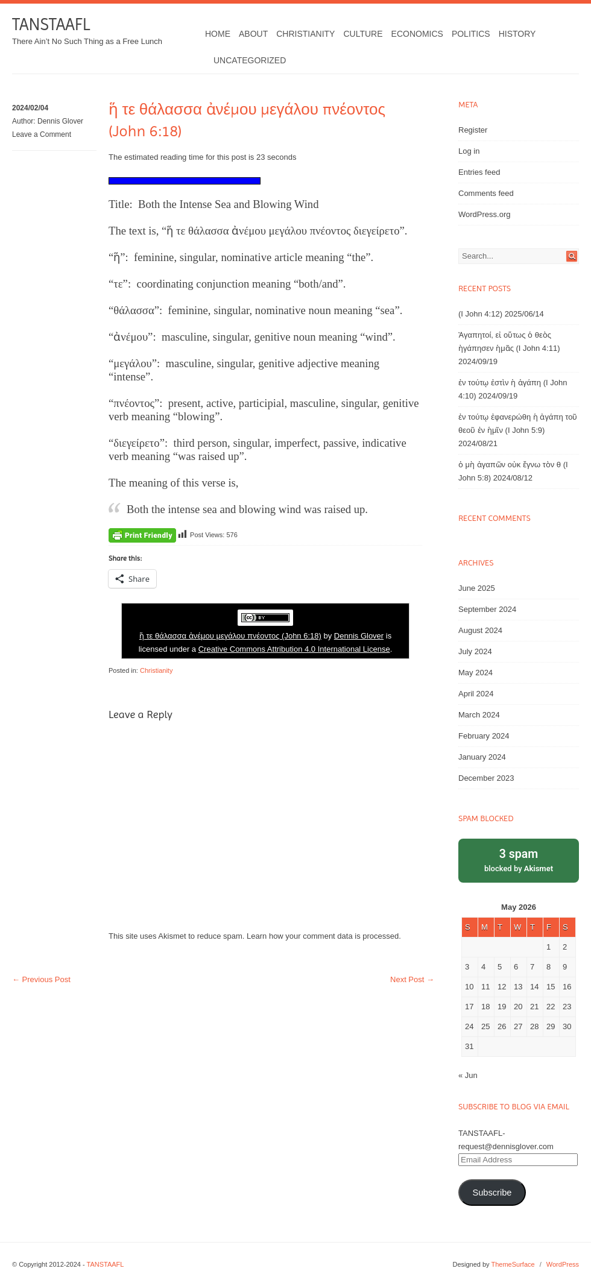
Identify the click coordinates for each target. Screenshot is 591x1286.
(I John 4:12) (480, 313)
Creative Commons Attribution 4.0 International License (294, 649)
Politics (471, 34)
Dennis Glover (60, 121)
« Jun (468, 1075)
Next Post (412, 979)
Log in (468, 151)
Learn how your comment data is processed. (324, 936)
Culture (362, 34)
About (253, 34)
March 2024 (479, 714)
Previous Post (41, 979)
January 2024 (482, 756)
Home (217, 34)
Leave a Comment (41, 134)
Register (472, 129)
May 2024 (475, 672)
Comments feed (486, 193)
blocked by (519, 859)
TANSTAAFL (51, 24)
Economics (417, 34)
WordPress (562, 1264)
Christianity (305, 34)
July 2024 (475, 651)
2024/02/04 (30, 108)
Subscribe (491, 1192)
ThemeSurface (512, 1264)
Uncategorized (249, 60)
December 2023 (486, 778)
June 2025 (476, 588)
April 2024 (476, 693)
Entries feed (479, 172)
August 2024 (480, 630)
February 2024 (484, 735)
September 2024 (487, 609)
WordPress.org (484, 214)
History (517, 34)
